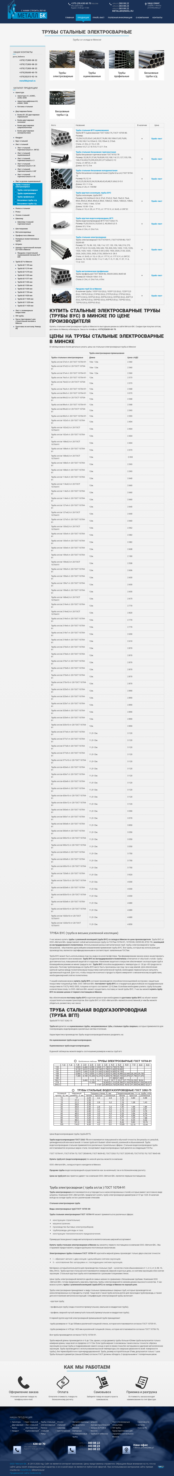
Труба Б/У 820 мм (24, 295)
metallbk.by (25, 1470)
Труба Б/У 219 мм (24, 268)
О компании (142, 17)
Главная (69, 17)
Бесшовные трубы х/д (27, 200)
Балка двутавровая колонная (25, 121)
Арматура (19, 92)
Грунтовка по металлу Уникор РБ (28, 327)
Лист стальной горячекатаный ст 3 (25, 159)
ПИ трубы (19, 316)
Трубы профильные (25, 197)
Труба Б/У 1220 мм (25, 302)
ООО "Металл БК (18, 1463)
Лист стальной (21, 144)
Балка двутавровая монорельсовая (25, 132)
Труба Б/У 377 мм (24, 279)
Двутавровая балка (23, 111)
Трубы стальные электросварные (22, 186)
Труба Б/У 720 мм (24, 292)
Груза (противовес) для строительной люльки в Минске (25, 321)
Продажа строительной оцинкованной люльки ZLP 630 (28, 255)
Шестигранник (21, 229)
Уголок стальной (22, 215)
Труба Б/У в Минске (23, 262)
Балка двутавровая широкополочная (25, 126)
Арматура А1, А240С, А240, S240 (26, 97)
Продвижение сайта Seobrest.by (25, 1473)
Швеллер (19, 218)
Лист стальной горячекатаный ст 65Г (26, 170)
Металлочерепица (23, 232)
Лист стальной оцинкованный (23, 154)
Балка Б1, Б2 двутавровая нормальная (28, 116)
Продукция (83, 17)
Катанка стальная (25, 106)
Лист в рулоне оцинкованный (27, 181)
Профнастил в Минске (24, 235)
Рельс (18, 212)
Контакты (157, 17)
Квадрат (19, 138)
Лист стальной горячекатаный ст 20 (26, 165)
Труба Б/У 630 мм (24, 289)
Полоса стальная (22, 208)
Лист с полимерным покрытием (24, 311)
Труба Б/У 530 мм (24, 285)
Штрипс (18, 244)
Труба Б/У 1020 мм (25, 299)
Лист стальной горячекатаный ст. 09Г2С (28, 149)
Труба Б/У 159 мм (24, 265)
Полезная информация (120, 17)
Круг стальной (21, 141)
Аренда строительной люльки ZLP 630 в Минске (28, 249)
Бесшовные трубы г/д (26, 204)
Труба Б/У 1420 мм (25, 306)
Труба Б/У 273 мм (24, 272)
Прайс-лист (98, 17)
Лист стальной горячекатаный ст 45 (26, 175)
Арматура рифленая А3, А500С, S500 (27, 102)
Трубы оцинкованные (26, 193)
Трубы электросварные (27, 190)
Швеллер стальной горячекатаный (25, 223)
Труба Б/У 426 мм (24, 282)
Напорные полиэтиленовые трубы (27, 240)
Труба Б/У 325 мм (24, 275)
